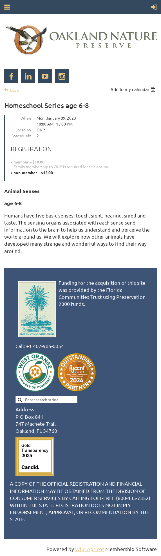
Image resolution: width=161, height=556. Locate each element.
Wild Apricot (89, 549)
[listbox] (133, 89)
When (26, 117)
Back (14, 90)
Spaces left (21, 135)
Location (23, 129)
